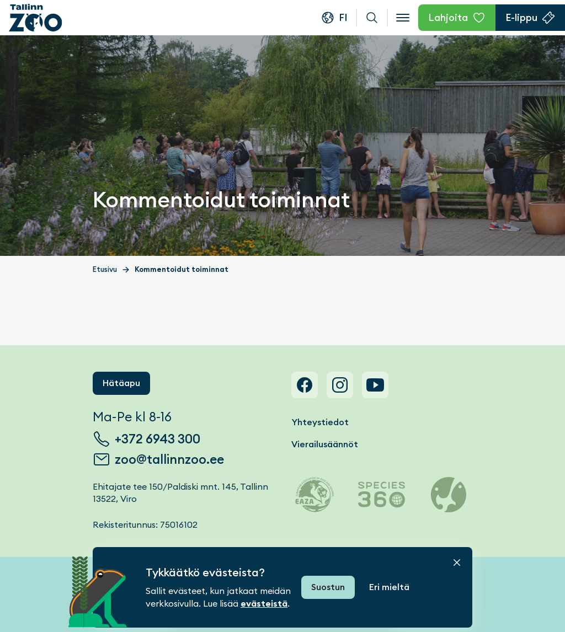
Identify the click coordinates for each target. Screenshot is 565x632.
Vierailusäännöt (324, 444)
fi (343, 17)
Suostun (328, 587)
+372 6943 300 (157, 439)
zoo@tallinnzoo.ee (169, 459)
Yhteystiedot (320, 422)
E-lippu (521, 17)
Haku (372, 18)
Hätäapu (121, 383)
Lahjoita (448, 17)
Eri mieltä (389, 587)
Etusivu (105, 269)
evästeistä (264, 603)
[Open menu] (403, 18)
